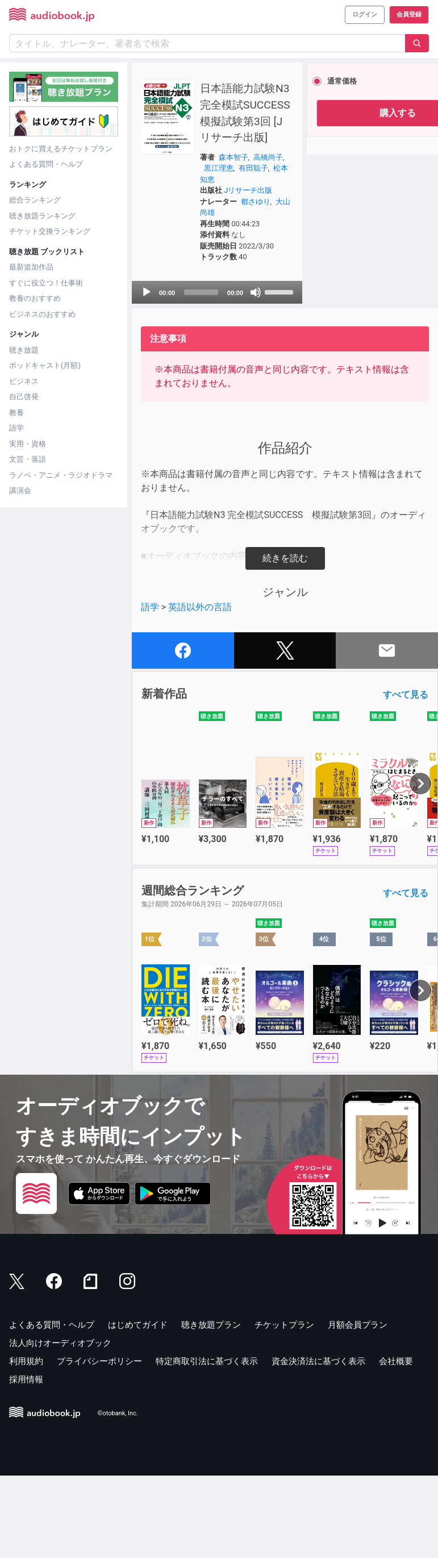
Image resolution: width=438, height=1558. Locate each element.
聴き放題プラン (211, 1407)
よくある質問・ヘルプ (46, 164)
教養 (16, 412)
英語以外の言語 (200, 689)
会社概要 (396, 1444)
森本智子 (215, 206)
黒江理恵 (224, 217)
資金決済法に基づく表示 (318, 1444)
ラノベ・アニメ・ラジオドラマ (60, 475)
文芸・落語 (27, 459)
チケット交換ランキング (49, 231)
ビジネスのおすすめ (42, 314)
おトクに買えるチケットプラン (60, 148)
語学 (16, 428)
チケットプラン (284, 1407)
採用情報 (26, 1462)
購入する (347, 112)
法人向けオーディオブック (60, 1425)
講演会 (20, 490)
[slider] (180, 375)
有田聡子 (200, 228)
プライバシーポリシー (99, 1444)
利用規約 (26, 1444)
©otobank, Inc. (118, 1495)
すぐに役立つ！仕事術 (46, 283)
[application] (192, 374)
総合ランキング (35, 200)
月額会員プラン (357, 1407)
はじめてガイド (138, 1407)
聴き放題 (24, 350)
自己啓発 (24, 396)
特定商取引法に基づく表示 (207, 1444)
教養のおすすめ (35, 298)
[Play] (146, 374)
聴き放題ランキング (42, 216)
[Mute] (220, 374)
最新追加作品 (31, 267)
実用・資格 (27, 444)
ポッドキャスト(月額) (45, 365)
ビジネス (24, 381)
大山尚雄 (216, 284)
